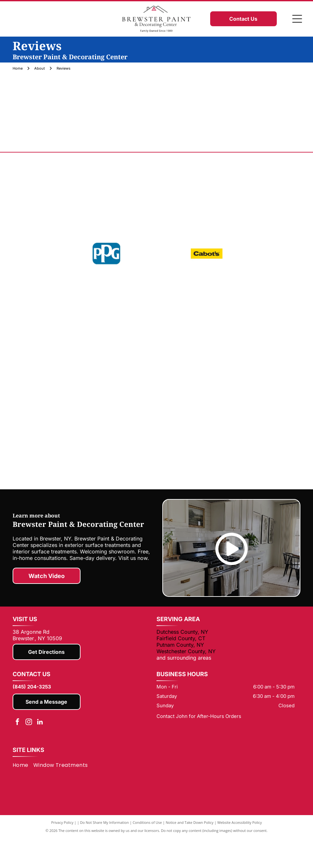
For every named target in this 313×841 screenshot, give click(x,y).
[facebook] (17, 726)
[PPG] (106, 254)
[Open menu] (297, 19)
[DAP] (156, 307)
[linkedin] (40, 726)
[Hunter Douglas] (200, 470)
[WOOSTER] (156, 423)
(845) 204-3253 (32, 690)
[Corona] (58, 307)
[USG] (58, 423)
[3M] (156, 385)
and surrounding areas (183, 661)
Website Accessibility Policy (239, 825)
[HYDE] (254, 307)
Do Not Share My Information (104, 825)
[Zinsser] (254, 346)
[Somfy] (254, 385)
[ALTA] (112, 470)
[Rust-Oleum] (156, 346)
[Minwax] (58, 385)
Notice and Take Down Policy (190, 825)
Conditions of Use (147, 825)
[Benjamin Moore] (156, 191)
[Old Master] (58, 346)
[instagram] (29, 726)
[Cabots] (207, 254)
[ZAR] (254, 423)
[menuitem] (23, 768)
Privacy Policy (62, 825)
